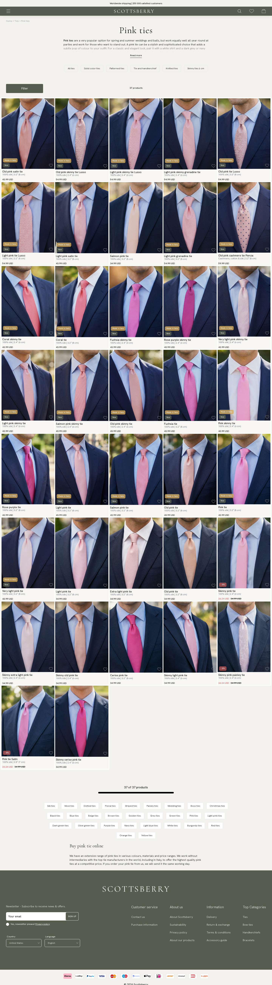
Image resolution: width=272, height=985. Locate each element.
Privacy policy (42, 924)
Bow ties (248, 924)
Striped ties (131, 805)
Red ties (215, 825)
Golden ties (135, 815)
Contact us (138, 917)
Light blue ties (150, 825)
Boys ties (195, 805)
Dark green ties (61, 825)
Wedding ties (174, 805)
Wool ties (69, 805)
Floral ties (110, 805)
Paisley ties (152, 805)
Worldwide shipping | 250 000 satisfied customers (136, 3)
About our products (182, 940)
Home (9, 21)
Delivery (212, 917)
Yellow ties (146, 835)
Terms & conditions (219, 932)
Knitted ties (172, 68)
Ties (17, 21)
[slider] (136, 3)
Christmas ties (217, 805)
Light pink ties (215, 815)
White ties (172, 825)
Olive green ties (86, 825)
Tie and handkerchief (145, 68)
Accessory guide (217, 940)
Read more (136, 55)
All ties (71, 68)
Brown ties (113, 815)
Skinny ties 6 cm (195, 68)
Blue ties (74, 815)
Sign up (72, 916)
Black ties (55, 815)
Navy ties (129, 825)
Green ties (174, 815)
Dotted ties (90, 805)
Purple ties (109, 825)
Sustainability (178, 924)
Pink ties (25, 21)
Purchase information (144, 924)
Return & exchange (218, 924)
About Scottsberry (181, 917)
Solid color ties (92, 68)
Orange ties (126, 835)
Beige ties (93, 815)
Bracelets (248, 940)
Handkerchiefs (251, 932)
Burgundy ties (194, 825)
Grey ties (155, 815)
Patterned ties (117, 68)
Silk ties (51, 805)
